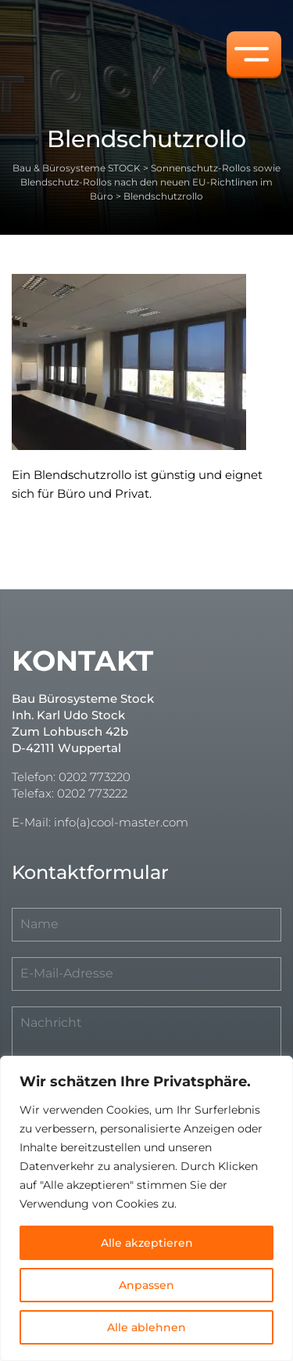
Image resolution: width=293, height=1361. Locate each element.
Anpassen (146, 1285)
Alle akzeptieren (147, 1243)
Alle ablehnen (146, 1327)
